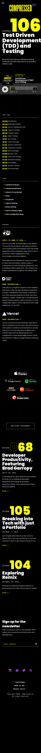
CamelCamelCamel (13, 189)
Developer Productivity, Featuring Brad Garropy (17, 461)
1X (11, 92)
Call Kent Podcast (12, 185)
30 (15, 91)
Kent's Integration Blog (14, 214)
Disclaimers (20, 682)
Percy (7, 196)
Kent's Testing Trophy (13, 211)
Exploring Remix (13, 575)
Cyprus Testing (11, 203)
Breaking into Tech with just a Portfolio (18, 523)
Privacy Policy (19, 689)
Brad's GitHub (10, 207)
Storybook (9, 200)
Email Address (10, 644)
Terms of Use (19, 686)
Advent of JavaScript (13, 192)
